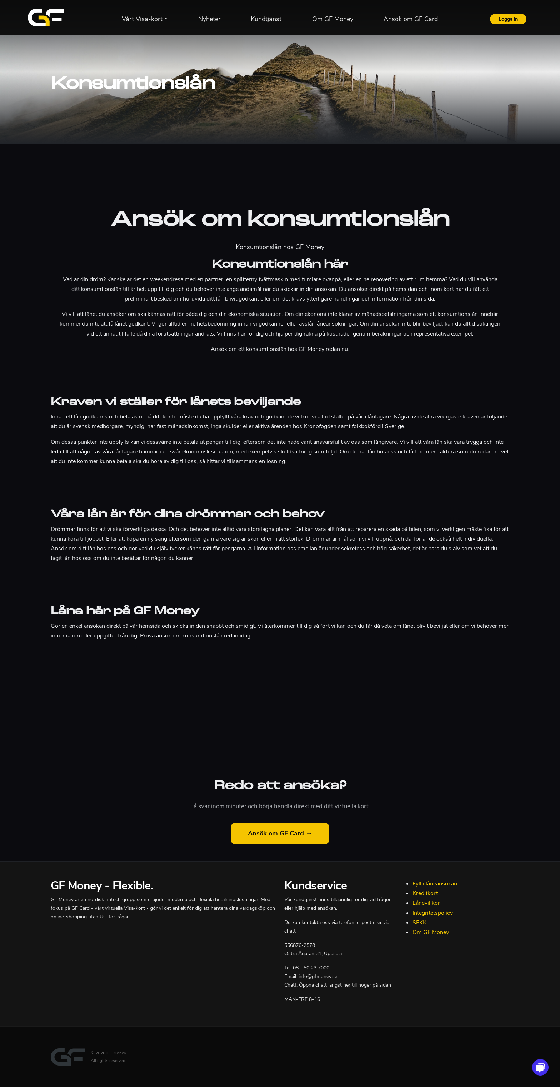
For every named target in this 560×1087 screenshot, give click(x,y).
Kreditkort (425, 893)
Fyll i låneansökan (434, 884)
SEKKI (420, 923)
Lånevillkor (426, 903)
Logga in (508, 19)
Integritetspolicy (432, 913)
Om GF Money (430, 932)
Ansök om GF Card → (280, 833)
